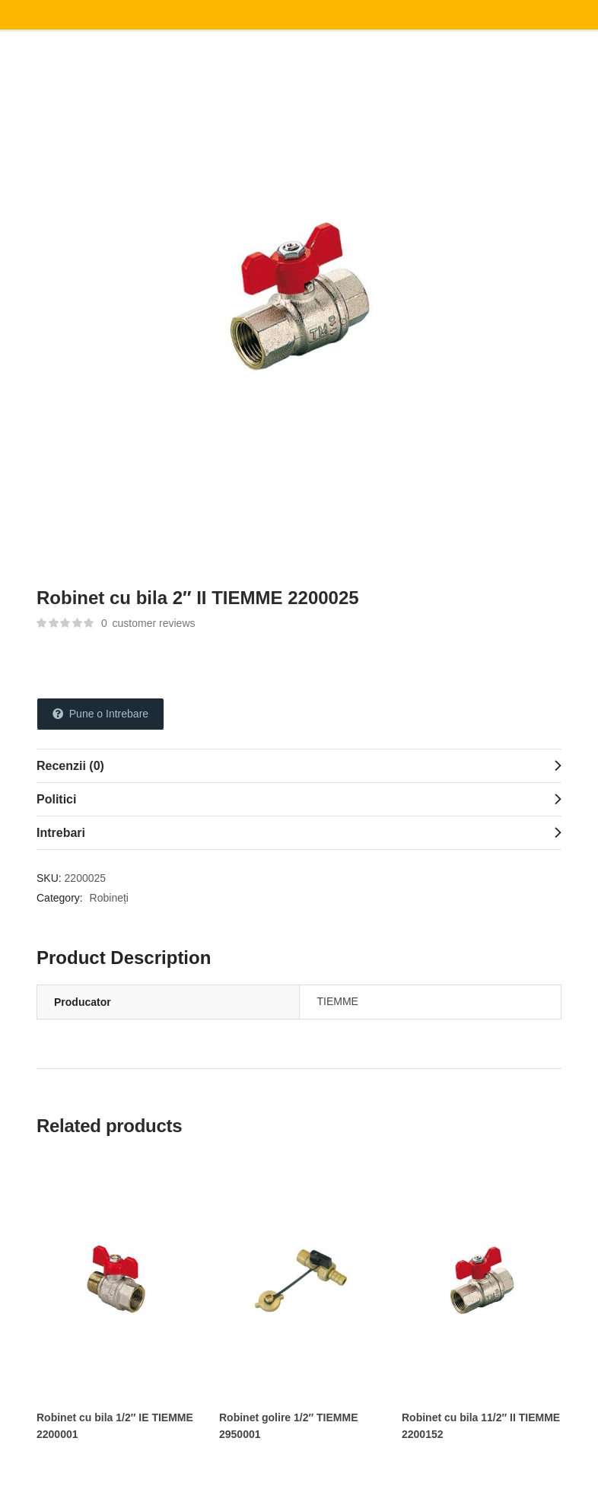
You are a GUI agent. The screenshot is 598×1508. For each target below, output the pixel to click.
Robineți (109, 898)
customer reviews (148, 623)
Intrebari (61, 832)
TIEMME (337, 1001)
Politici (56, 799)
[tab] (299, 765)
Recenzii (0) (70, 765)
